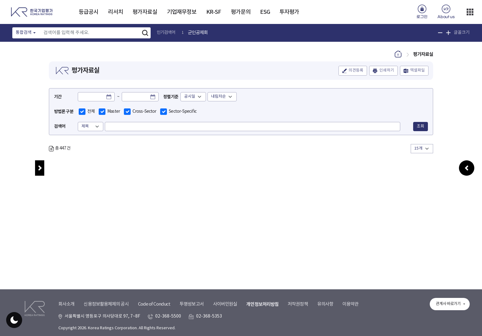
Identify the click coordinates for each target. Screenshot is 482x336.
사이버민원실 (225, 304)
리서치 (115, 12)
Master (113, 111)
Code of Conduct (154, 304)
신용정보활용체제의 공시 (106, 304)
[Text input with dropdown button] (90, 32)
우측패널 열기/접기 (466, 172)
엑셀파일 (417, 70)
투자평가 (289, 12)
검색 (145, 32)
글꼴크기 (462, 32)
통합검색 (24, 32)
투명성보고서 (192, 304)
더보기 (470, 12)
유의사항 (325, 304)
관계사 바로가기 (448, 304)
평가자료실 (144, 12)
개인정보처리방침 (262, 304)
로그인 (422, 17)
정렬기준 (170, 97)
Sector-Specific (182, 111)
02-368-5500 (168, 316)
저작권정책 (298, 304)
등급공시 (88, 12)
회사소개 (66, 304)
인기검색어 (166, 32)
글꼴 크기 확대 (448, 32)
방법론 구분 (63, 111)
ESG (265, 12)
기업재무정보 (182, 12)
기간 (57, 97)
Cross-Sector (144, 111)
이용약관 (350, 304)
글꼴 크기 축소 (440, 32)
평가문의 (241, 12)
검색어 (59, 126)
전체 (91, 111)
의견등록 (356, 70)
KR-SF (213, 12)
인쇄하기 (386, 70)
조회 (420, 126)
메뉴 (39, 168)
